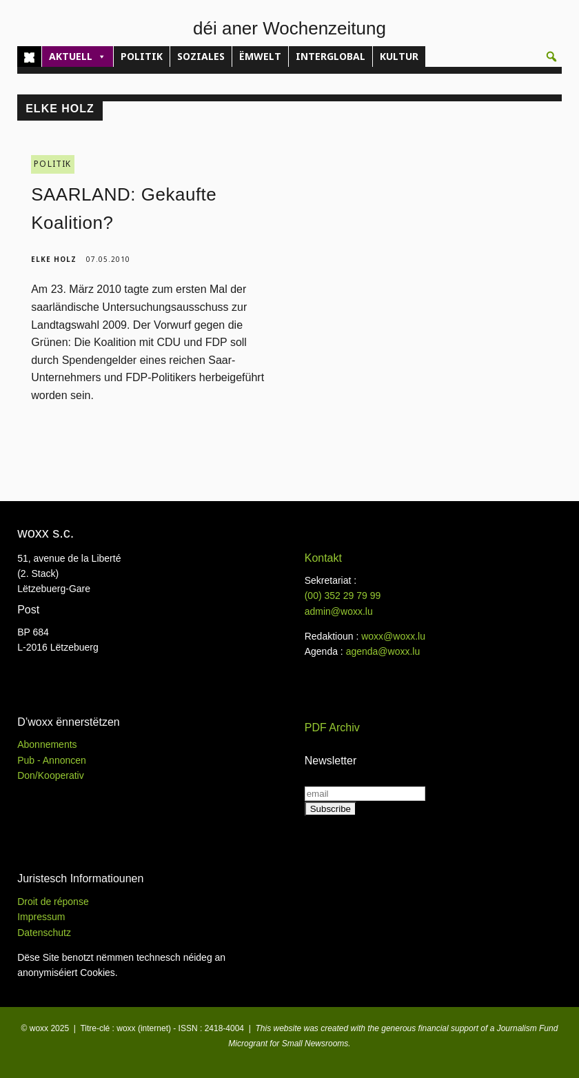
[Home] (29, 56)
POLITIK (142, 56)
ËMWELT (260, 56)
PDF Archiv (332, 727)
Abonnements (47, 744)
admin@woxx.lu (339, 611)
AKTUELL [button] (77, 56)
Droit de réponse (53, 901)
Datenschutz (44, 932)
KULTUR (399, 56)
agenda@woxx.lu (383, 651)
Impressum (41, 916)
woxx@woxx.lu (393, 636)
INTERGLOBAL (330, 56)
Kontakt (323, 558)
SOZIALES (201, 56)
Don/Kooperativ (50, 775)
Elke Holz (54, 259)
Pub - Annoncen (51, 760)
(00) (343, 595)
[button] (551, 56)
